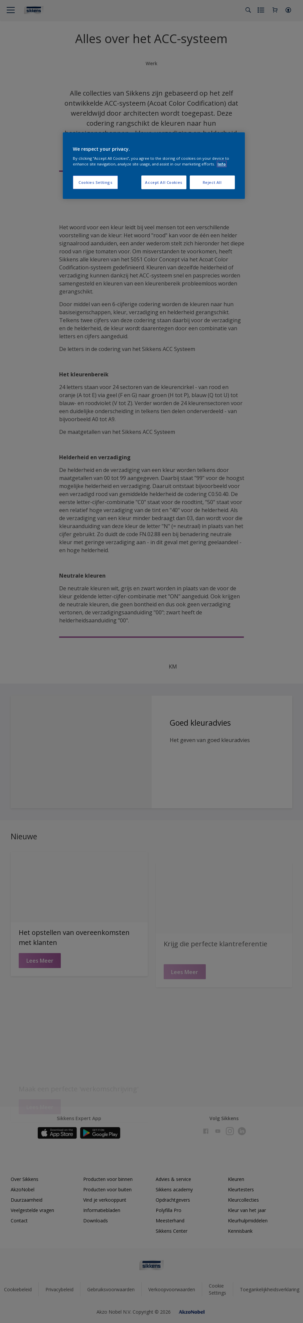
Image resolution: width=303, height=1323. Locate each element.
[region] (154, 165)
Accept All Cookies (163, 182)
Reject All (212, 182)
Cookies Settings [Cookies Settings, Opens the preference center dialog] (95, 182)
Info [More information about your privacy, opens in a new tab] (221, 163)
